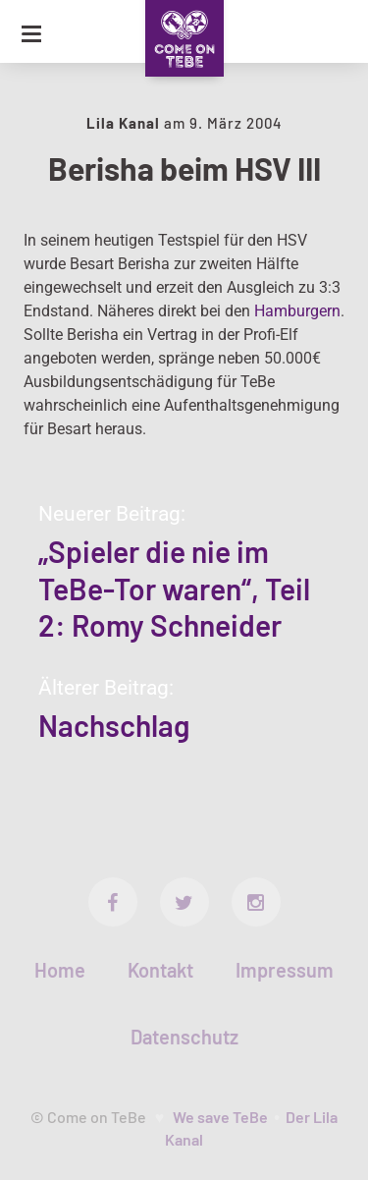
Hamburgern (297, 311)
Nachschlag (113, 725)
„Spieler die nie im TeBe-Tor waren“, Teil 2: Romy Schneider (174, 588)
